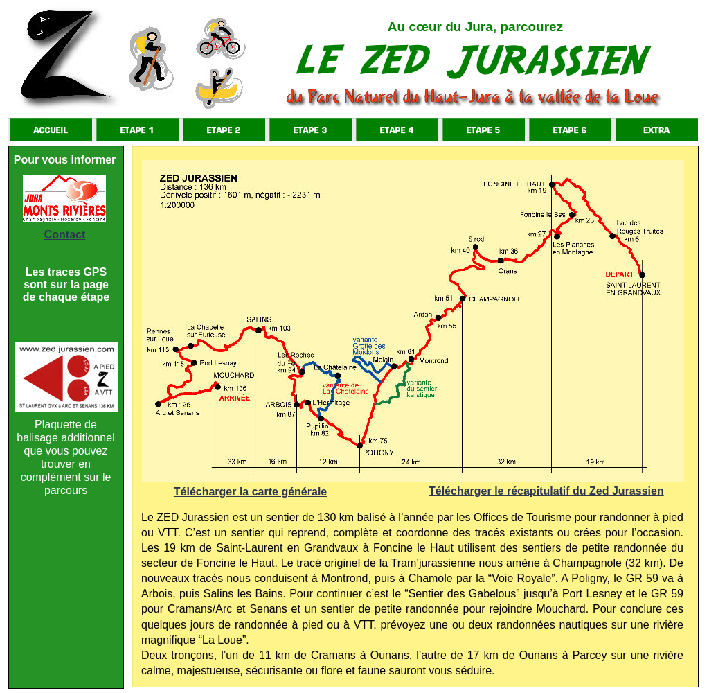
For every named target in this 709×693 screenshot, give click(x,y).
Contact (65, 234)
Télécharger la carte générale (250, 492)
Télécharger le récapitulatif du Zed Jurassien (546, 491)
